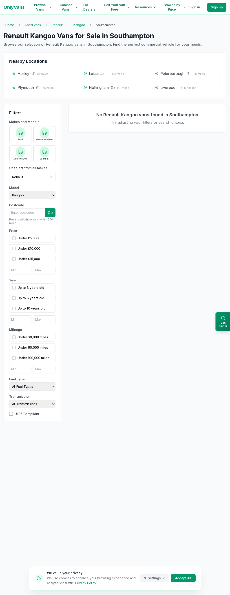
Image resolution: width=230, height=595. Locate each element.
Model (14, 188)
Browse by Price (175, 7)
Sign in (194, 7)
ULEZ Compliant (27, 414)
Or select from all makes (28, 168)
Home (9, 25)
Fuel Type (17, 379)
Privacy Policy (85, 583)
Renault (57, 25)
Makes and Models (24, 122)
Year (12, 280)
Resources (145, 7)
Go (50, 212)
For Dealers (89, 7)
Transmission (19, 396)
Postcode (16, 205)
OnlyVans (14, 7)
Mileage (15, 330)
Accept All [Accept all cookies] (183, 578)
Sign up (217, 7)
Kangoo (79, 25)
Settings (154, 578)
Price (13, 231)
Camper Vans (69, 7)
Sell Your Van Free (117, 7)
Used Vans (33, 25)
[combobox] (32, 177)
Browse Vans (43, 7)
